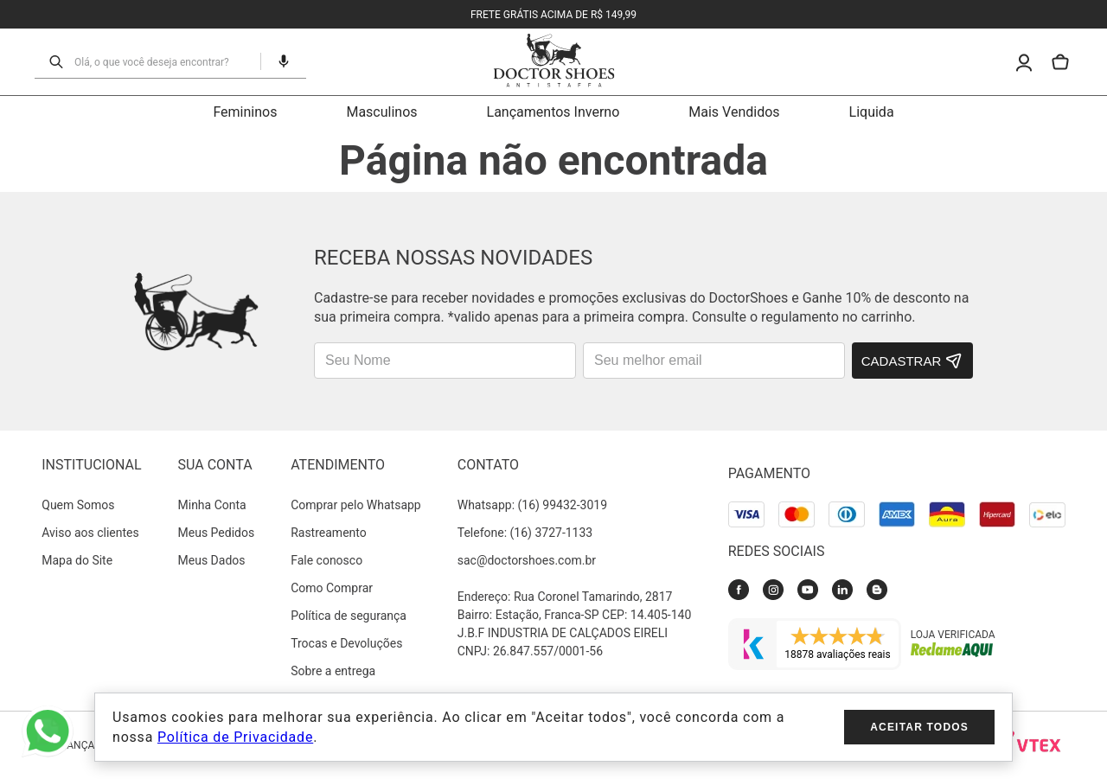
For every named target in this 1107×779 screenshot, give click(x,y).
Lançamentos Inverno (553, 112)
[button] (276, 61)
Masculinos (381, 112)
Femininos (245, 112)
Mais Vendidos (733, 112)
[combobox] (162, 61)
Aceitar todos (919, 727)
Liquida (871, 112)
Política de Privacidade (235, 737)
